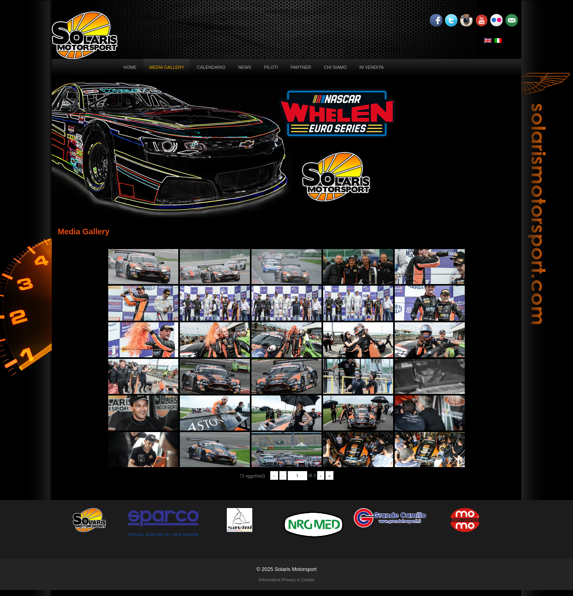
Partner (300, 67)
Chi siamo (335, 67)
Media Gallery (166, 67)
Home (129, 67)
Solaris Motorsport (295, 569)
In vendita (371, 67)
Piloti (271, 67)
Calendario (211, 67)
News (244, 67)
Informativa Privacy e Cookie (286, 579)
